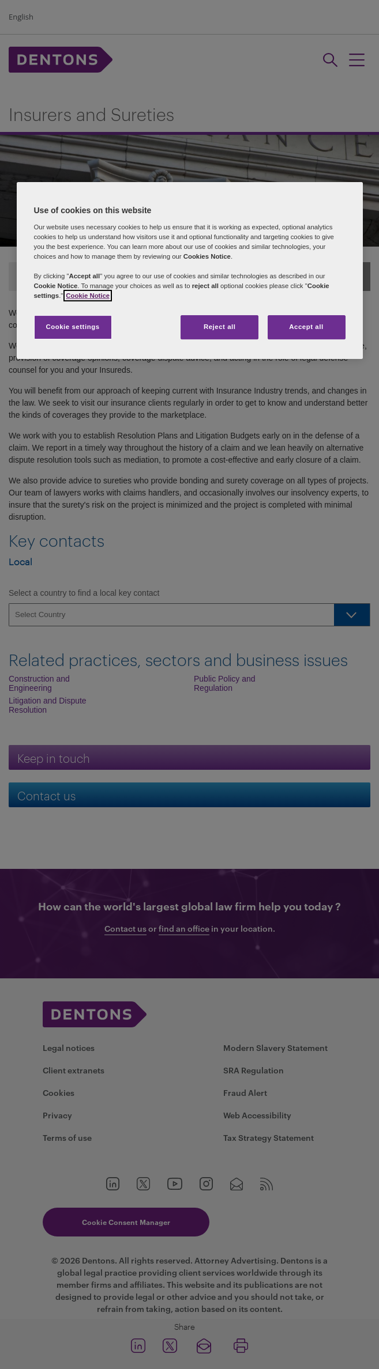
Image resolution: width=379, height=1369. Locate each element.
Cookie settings (72, 327)
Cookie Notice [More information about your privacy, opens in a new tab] (88, 296)
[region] (190, 270)
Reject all (220, 327)
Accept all (306, 327)
